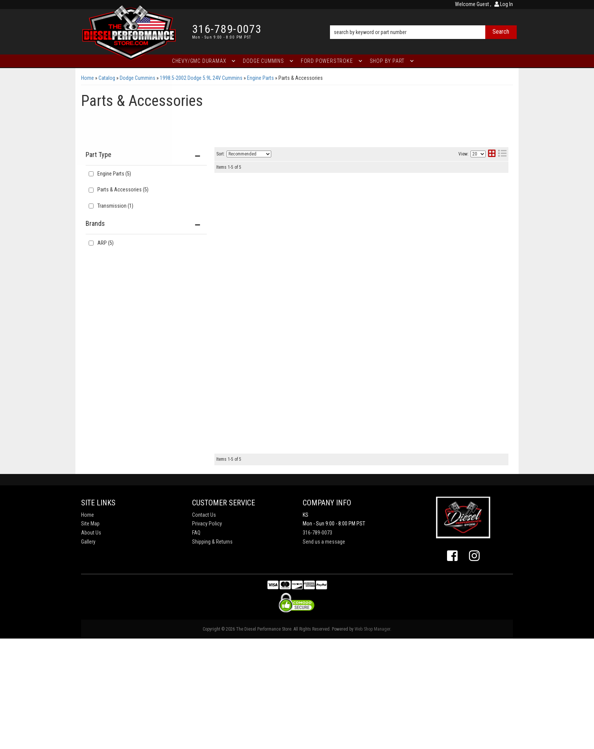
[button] (423, 21)
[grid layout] (492, 154)
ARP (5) (105, 243)
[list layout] (502, 154)
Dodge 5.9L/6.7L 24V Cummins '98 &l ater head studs (349, 261)
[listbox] (249, 154)
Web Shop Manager (372, 739)
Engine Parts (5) (114, 174)
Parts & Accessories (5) (122, 189)
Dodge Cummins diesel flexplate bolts (328, 415)
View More (477, 212)
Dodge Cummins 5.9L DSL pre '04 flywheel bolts (341, 337)
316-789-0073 (317, 643)
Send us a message (324, 652)
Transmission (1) (115, 206)
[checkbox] (91, 243)
